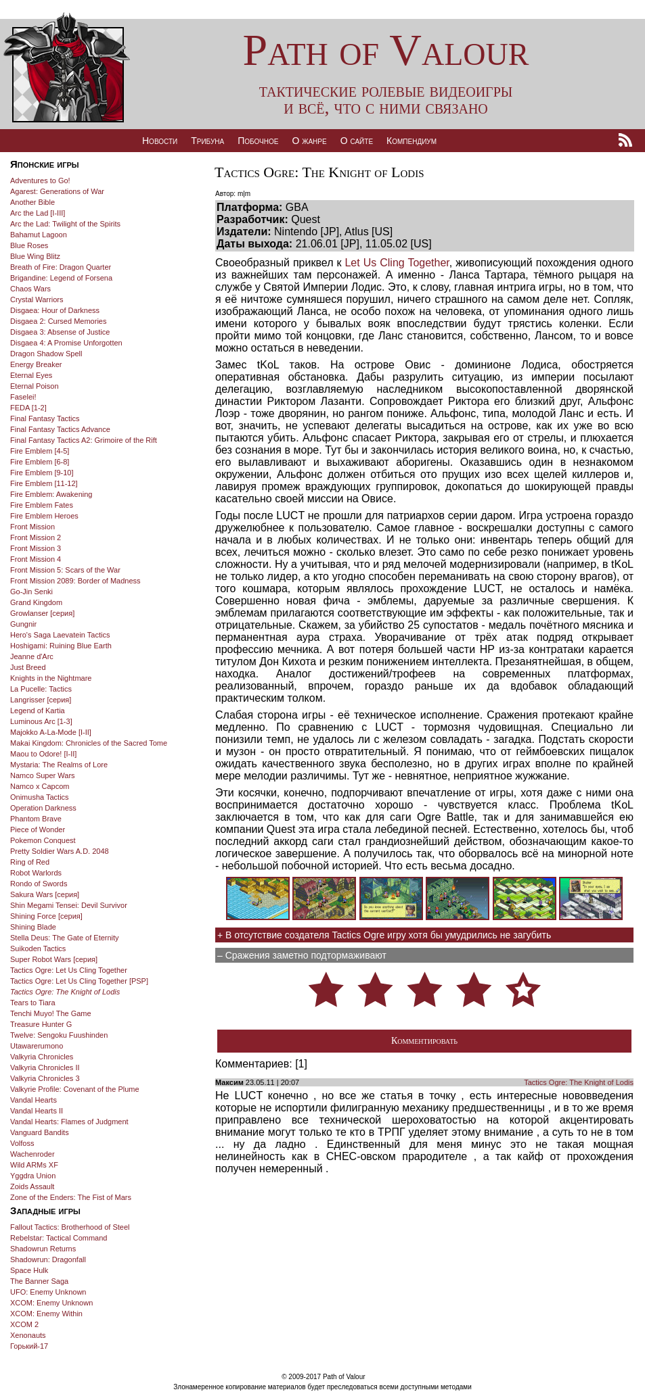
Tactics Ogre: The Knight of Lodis (578, 1082)
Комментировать (424, 1041)
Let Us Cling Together (396, 262)
